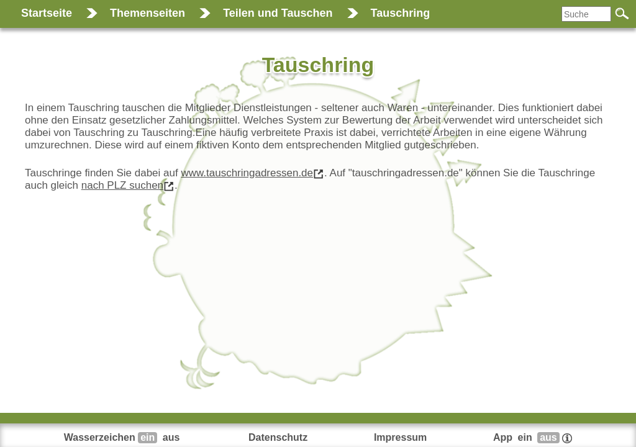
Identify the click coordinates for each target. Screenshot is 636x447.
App (532, 437)
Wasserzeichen (123, 437)
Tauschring (400, 13)
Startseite (46, 13)
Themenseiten (147, 13)
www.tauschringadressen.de (247, 173)
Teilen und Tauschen (277, 13)
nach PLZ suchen (122, 185)
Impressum (400, 437)
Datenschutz (277, 437)
